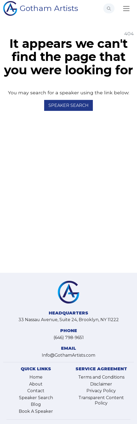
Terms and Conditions (101, 377)
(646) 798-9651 (69, 337)
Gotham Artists (49, 8)
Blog (36, 404)
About (36, 384)
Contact (35, 390)
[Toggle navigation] (126, 8)
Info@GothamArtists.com (68, 355)
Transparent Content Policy (101, 400)
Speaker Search (68, 105)
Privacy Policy (101, 390)
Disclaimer (101, 384)
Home (36, 377)
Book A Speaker (36, 411)
